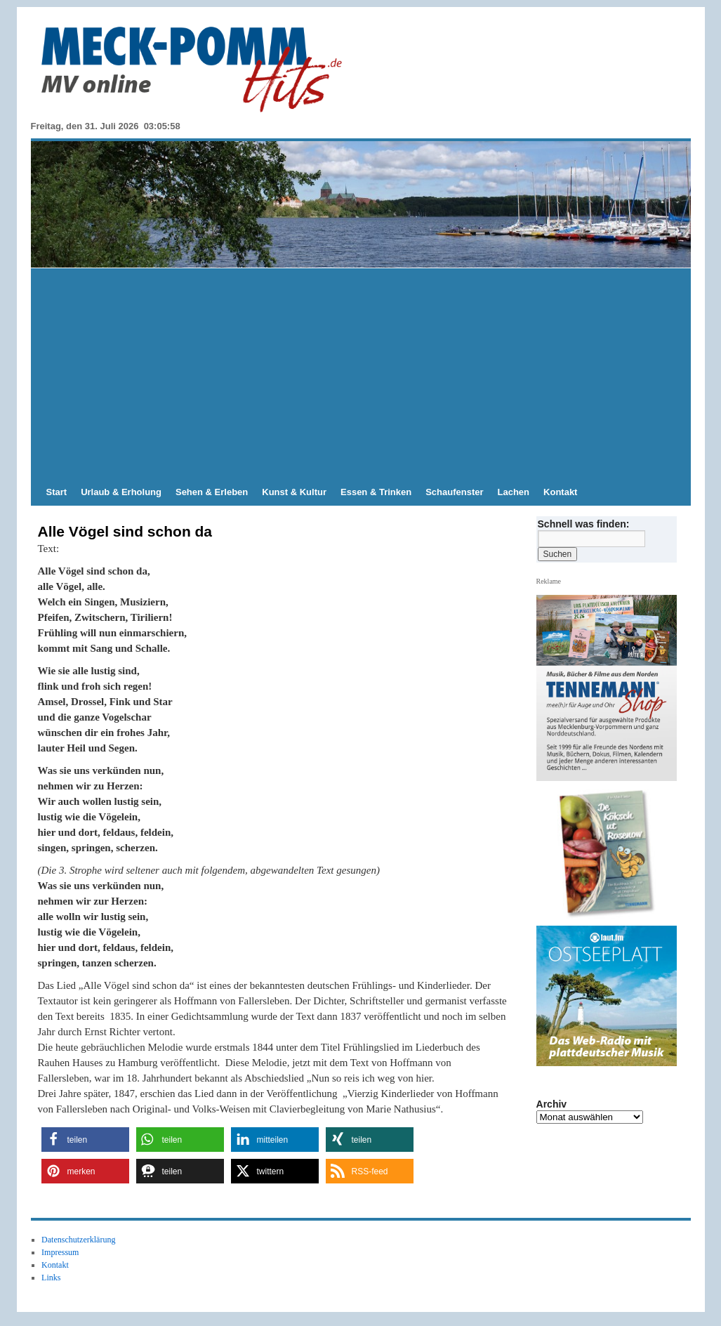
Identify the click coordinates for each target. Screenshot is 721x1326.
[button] (85, 1139)
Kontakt (560, 492)
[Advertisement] (361, 373)
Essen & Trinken (375, 492)
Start (56, 492)
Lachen (514, 492)
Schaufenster (454, 492)
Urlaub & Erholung (121, 492)
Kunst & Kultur (294, 492)
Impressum (60, 1252)
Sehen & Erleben (212, 492)
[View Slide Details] (611, 854)
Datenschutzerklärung (78, 1240)
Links (50, 1277)
